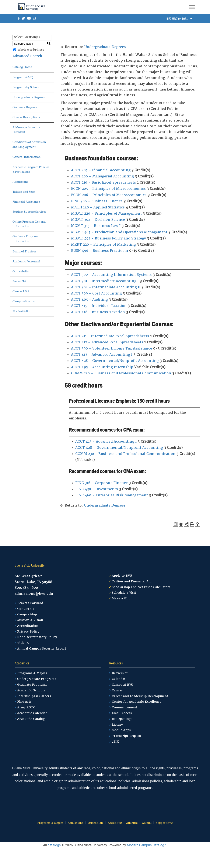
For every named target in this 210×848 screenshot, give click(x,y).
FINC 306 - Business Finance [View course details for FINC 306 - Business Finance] (97, 201)
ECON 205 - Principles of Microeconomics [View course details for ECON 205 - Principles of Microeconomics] (108, 188)
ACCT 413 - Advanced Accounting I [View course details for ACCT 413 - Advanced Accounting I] (101, 354)
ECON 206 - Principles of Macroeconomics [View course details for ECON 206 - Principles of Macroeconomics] (109, 195)
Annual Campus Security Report (41, 648)
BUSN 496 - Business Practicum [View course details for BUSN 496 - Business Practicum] (99, 250)
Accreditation (27, 626)
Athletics (132, 823)
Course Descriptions (26, 117)
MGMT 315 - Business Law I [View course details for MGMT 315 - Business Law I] (95, 226)
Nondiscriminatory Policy (37, 637)
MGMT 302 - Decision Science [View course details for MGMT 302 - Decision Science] (98, 219)
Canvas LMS (21, 291)
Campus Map (27, 614)
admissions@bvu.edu (34, 593)
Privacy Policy (28, 631)
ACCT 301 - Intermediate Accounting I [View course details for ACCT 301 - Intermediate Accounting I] (105, 281)
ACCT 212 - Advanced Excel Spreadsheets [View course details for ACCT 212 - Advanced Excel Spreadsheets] (107, 342)
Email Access (122, 713)
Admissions (20, 181)
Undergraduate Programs (36, 679)
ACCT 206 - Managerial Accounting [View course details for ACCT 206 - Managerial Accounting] (102, 176)
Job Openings (122, 719)
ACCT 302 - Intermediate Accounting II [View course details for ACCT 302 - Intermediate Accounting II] (105, 287)
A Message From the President (26, 130)
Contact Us (25, 609)
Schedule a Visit (124, 593)
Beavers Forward (30, 603)
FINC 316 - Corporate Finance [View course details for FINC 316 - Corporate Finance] (101, 483)
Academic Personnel (26, 261)
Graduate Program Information (25, 239)
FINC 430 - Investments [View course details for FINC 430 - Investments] (96, 489)
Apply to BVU (122, 576)
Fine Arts (24, 702)
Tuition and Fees (24, 191)
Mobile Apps (121, 730)
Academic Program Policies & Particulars (31, 169)
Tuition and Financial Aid (131, 581)
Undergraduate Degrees (29, 97)
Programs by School (26, 87)
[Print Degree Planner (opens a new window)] (175, 524)
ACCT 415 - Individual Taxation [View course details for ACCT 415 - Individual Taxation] (99, 305)
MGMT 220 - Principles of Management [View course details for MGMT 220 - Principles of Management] (106, 213)
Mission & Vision (30, 620)
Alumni (146, 823)
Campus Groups (24, 301)
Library (117, 724)
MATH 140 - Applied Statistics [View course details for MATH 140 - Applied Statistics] (98, 207)
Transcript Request (126, 736)
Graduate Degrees (25, 107)
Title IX (23, 643)
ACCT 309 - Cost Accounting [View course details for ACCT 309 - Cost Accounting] (96, 293)
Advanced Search (27, 56)
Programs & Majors (32, 673)
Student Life (96, 823)
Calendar (119, 679)
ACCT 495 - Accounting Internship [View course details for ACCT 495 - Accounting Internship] (102, 367)
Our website (20, 271)
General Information (27, 157)
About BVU (115, 823)
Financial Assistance (26, 201)
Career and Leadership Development (140, 696)
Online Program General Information (29, 224)
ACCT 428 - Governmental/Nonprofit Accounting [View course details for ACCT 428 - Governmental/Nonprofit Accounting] (115, 360)
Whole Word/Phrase (31, 50)
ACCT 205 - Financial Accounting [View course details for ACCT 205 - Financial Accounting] (100, 170)
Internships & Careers (34, 696)
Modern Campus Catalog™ (146, 845)
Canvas (117, 690)
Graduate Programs (32, 685)
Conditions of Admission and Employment (29, 144)
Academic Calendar (32, 713)
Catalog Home (22, 67)
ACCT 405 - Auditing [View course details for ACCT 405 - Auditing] (89, 299)
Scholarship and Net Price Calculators (141, 587)
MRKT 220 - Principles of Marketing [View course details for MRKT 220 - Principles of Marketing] (103, 244)
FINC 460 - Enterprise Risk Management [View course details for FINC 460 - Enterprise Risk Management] (111, 495)
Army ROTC (26, 707)
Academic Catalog (31, 719)
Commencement (124, 707)
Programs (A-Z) (23, 77)
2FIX (115, 741)
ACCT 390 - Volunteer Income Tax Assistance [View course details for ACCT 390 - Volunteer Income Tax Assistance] (111, 348)
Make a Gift (121, 598)
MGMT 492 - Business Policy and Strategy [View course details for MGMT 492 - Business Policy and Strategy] (108, 238)
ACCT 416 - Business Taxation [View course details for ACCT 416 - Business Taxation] (98, 312)
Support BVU (164, 823)
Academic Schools (31, 690)
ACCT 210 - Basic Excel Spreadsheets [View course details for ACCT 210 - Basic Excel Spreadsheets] (103, 182)
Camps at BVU (122, 685)
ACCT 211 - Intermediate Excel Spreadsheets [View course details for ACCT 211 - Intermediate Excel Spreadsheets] (110, 336)
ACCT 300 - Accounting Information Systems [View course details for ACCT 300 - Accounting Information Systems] (111, 274)
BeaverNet (19, 281)
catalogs (54, 845)
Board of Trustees (24, 251)
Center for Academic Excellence (136, 702)
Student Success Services (29, 211)
